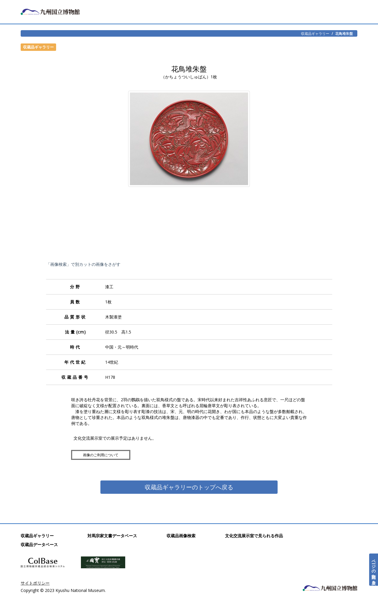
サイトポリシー (35, 583)
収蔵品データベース (39, 544)
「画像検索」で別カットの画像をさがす (83, 264)
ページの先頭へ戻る (374, 569)
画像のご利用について (100, 454)
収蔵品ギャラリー (315, 33)
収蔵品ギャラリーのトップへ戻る (189, 487)
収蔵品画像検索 (181, 535)
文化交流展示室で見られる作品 (254, 535)
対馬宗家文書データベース (112, 535)
